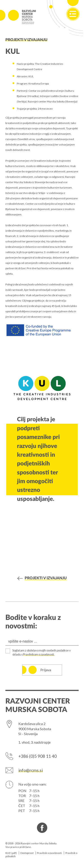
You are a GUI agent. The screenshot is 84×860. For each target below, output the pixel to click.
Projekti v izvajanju (26, 40)
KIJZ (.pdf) (11, 852)
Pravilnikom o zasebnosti (38, 654)
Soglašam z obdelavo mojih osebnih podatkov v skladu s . (41, 652)
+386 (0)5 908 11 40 (37, 756)
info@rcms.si (30, 770)
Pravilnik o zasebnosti (49, 852)
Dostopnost (27, 852)
